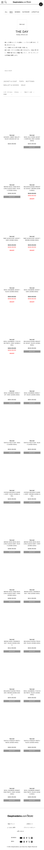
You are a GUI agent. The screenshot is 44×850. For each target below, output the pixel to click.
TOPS (21, 81)
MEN (11, 12)
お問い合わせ (20, 831)
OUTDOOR (25, 12)
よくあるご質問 (11, 827)
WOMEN (17, 12)
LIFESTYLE (35, 12)
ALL (6, 12)
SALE (23, 85)
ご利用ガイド (29, 823)
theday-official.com (22, 34)
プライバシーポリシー (29, 827)
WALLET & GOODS (11, 85)
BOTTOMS (30, 81)
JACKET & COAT (10, 81)
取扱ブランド (11, 823)
